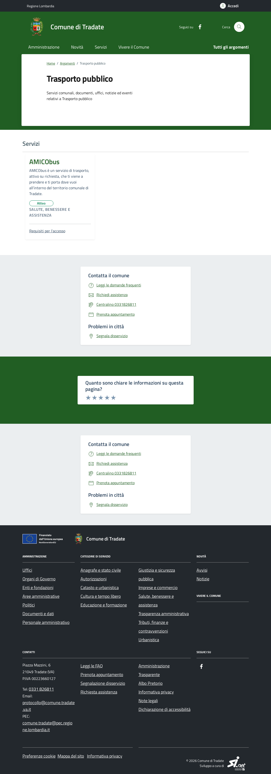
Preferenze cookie (39, 756)
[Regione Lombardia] (40, 5)
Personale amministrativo (46, 622)
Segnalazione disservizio (103, 683)
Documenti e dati (38, 613)
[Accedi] (229, 6)
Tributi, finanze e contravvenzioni (153, 626)
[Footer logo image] (102, 539)
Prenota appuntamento (102, 674)
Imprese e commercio (158, 587)
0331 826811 (41, 689)
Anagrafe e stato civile (101, 570)
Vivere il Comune (133, 47)
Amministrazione (43, 47)
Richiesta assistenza (99, 692)
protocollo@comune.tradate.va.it (48, 706)
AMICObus (44, 162)
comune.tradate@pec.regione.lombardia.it (47, 726)
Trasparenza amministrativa (164, 613)
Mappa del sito (71, 756)
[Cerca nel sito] (239, 27)
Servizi (101, 47)
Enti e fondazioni (37, 587)
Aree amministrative (40, 596)
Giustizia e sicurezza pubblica (157, 574)
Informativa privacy (156, 692)
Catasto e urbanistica (100, 587)
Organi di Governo (39, 579)
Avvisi (202, 570)
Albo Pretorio (151, 683)
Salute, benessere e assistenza (51, 212)
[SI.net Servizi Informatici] (237, 763)
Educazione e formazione (104, 605)
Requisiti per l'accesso (47, 231)
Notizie (203, 579)
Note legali (148, 700)
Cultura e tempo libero (101, 596)
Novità (77, 47)
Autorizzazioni (94, 579)
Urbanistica (149, 639)
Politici (28, 605)
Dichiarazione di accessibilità (164, 709)
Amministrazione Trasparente (154, 670)
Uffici (27, 570)
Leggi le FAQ (92, 666)
